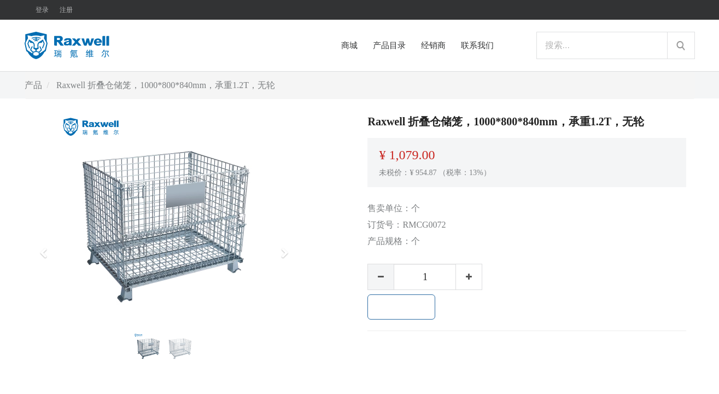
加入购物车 (401, 307)
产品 (33, 85)
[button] (47, 247)
